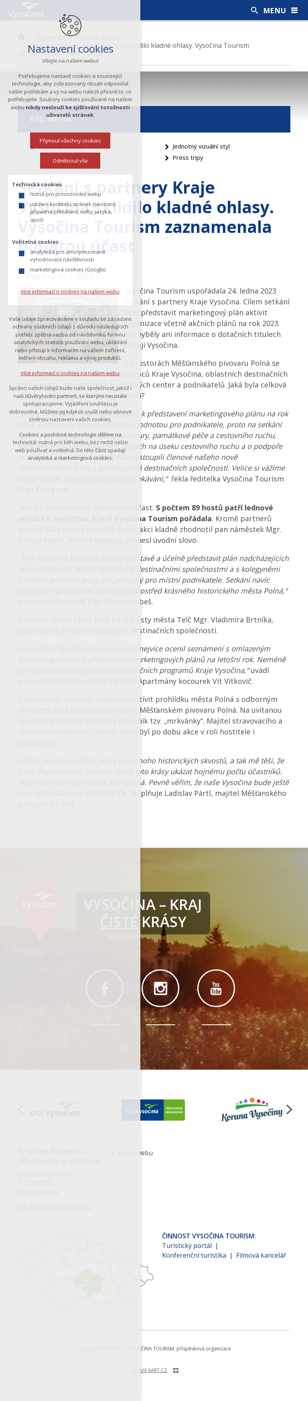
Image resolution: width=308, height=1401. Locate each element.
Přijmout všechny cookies (70, 140)
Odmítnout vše (70, 160)
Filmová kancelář (261, 1255)
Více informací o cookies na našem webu (70, 291)
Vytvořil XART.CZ (148, 1370)
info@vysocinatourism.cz (55, 1206)
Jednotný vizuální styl (201, 146)
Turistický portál (187, 1245)
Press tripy (187, 157)
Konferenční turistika (194, 1255)
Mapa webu (135, 1152)
